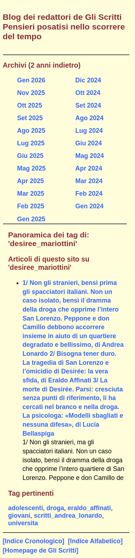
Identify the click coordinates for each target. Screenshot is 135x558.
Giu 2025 (30, 155)
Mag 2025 (31, 168)
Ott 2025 (29, 105)
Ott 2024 (87, 92)
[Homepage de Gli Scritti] (40, 550)
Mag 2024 (89, 155)
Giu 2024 (88, 143)
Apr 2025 (30, 181)
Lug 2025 (31, 143)
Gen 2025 (31, 219)
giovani (19, 515)
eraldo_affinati (89, 508)
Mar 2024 (88, 181)
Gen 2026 (31, 80)
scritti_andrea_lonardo (68, 515)
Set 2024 (88, 105)
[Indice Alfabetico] (95, 541)
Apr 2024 (88, 168)
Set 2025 (30, 118)
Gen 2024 (89, 206)
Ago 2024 (89, 118)
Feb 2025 (30, 206)
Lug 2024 (89, 130)
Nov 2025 (31, 92)
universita (23, 523)
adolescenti (25, 508)
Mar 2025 (30, 193)
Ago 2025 (31, 130)
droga (55, 508)
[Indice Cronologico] (33, 541)
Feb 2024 (88, 193)
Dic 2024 (88, 80)
